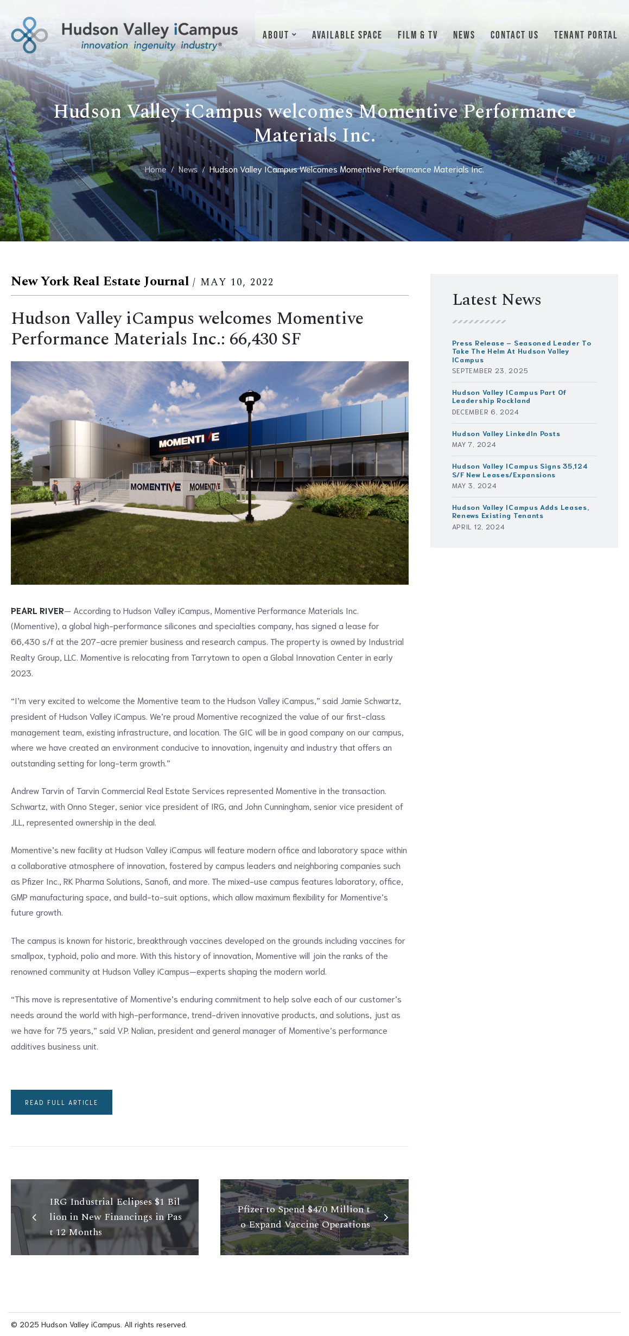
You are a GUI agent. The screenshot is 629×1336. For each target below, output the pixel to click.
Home (156, 168)
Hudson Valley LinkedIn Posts (506, 433)
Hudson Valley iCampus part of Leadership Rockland (509, 396)
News (188, 168)
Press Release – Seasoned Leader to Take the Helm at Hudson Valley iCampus (522, 350)
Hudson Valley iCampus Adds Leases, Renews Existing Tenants (520, 511)
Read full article (61, 1102)
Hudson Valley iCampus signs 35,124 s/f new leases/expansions (520, 470)
